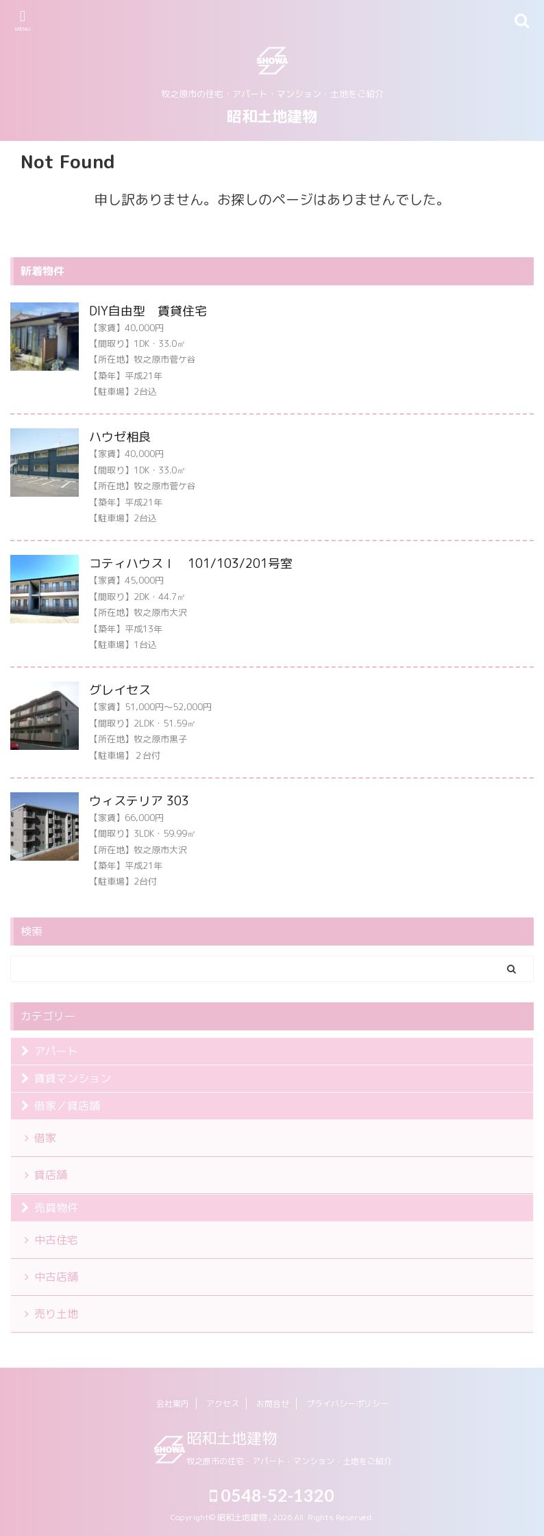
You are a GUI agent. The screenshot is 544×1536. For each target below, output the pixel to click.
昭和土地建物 (272, 116)
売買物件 (56, 1207)
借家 (45, 1137)
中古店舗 (56, 1276)
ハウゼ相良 (120, 436)
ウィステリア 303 (139, 800)
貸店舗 (50, 1174)
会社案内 (172, 1403)
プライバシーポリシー (347, 1403)
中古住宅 (56, 1239)
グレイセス (126, 690)
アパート (56, 1050)
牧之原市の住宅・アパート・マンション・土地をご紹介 (289, 1461)
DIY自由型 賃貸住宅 (148, 311)
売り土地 (56, 1313)
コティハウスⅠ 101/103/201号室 (191, 563)
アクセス (222, 1403)
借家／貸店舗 (67, 1105)
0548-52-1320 (272, 1495)
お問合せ (272, 1403)
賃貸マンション (72, 1078)
